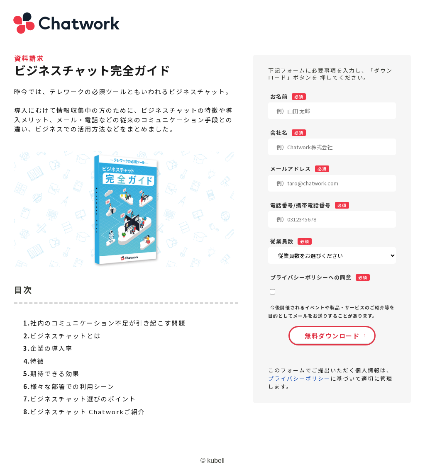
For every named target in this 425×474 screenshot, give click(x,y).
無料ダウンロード (332, 335)
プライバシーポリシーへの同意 (311, 277)
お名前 (279, 96)
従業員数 (281, 241)
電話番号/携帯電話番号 (300, 205)
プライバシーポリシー (299, 378)
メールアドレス (290, 168)
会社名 (279, 132)
